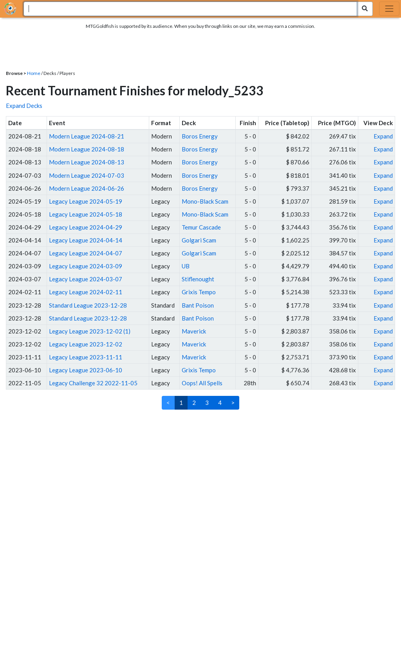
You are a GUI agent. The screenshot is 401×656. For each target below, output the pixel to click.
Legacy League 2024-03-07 (85, 278)
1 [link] (181, 402)
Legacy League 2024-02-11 (85, 291)
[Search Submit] (365, 9)
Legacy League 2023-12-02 (85, 344)
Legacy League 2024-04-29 (85, 227)
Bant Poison (198, 305)
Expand (383, 136)
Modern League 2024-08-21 (86, 136)
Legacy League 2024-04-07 (85, 253)
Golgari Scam (199, 240)
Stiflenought (198, 278)
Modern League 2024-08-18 (86, 149)
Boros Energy (200, 136)
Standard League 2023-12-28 (88, 305)
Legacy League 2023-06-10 (85, 370)
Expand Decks (24, 105)
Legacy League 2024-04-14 (85, 240)
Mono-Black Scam (205, 201)
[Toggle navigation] (389, 9)
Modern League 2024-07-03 (86, 175)
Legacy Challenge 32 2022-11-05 (93, 382)
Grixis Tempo (199, 291)
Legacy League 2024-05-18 (85, 214)
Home (33, 73)
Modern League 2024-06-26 (86, 188)
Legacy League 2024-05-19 (85, 201)
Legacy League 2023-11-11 (85, 357)
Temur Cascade (201, 227)
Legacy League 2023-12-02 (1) (89, 331)
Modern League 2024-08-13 (86, 162)
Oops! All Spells (202, 382)
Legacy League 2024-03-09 (85, 266)
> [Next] (233, 402)
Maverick (194, 331)
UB (186, 266)
